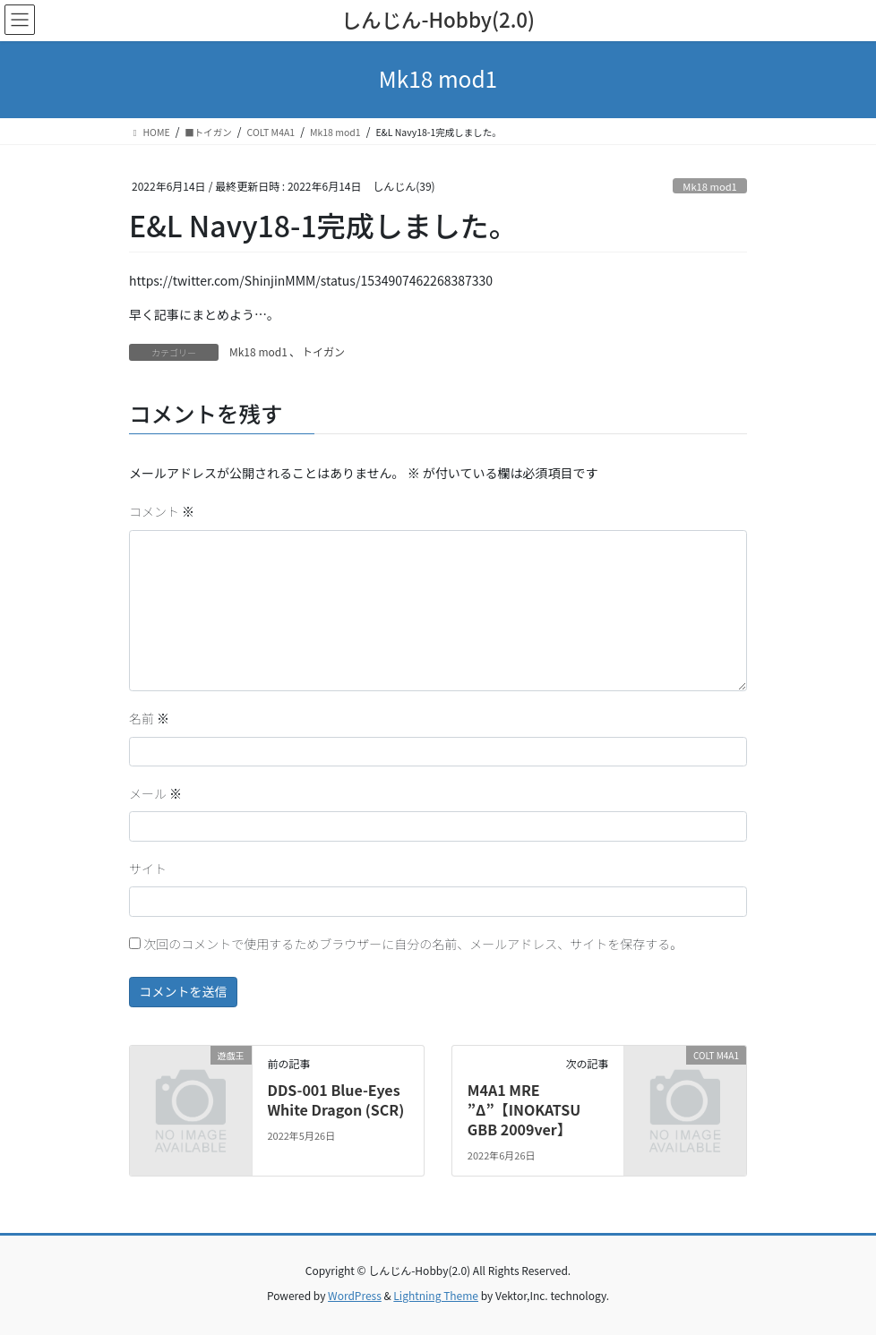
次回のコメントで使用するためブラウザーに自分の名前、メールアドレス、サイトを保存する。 (413, 944)
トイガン (323, 351)
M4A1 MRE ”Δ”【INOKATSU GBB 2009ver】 (524, 1110)
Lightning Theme (435, 1295)
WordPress (355, 1295)
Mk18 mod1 (709, 186)
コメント (161, 511)
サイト (148, 868)
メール (155, 793)
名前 (149, 718)
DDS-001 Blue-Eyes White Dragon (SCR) (335, 1099)
